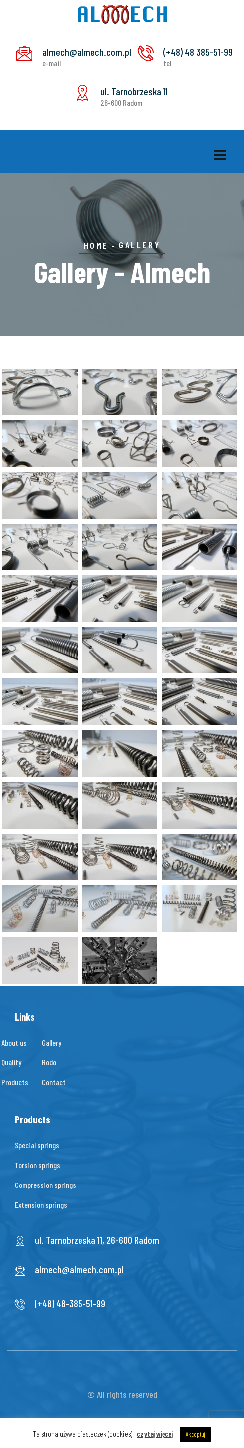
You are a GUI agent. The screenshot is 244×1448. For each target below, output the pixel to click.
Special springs (37, 1145)
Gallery (51, 1042)
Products (14, 1082)
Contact (54, 1082)
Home (96, 245)
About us (14, 1042)
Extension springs (41, 1204)
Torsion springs (37, 1165)
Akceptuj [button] (195, 1434)
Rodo (49, 1062)
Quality (11, 1062)
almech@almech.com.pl (79, 1269)
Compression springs (45, 1184)
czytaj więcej (155, 1433)
